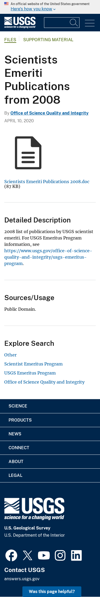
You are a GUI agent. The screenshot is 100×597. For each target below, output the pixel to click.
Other (10, 355)
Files (10, 39)
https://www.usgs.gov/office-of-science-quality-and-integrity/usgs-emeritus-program (48, 257)
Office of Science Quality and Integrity (49, 113)
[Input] (61, 22)
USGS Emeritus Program (30, 373)
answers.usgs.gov (21, 578)
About (16, 461)
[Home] (19, 27)
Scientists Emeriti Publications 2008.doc (46, 181)
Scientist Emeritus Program (33, 364)
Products (20, 420)
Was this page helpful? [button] (52, 591)
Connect (19, 447)
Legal (15, 475)
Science (18, 406)
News (15, 433)
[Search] (74, 22)
